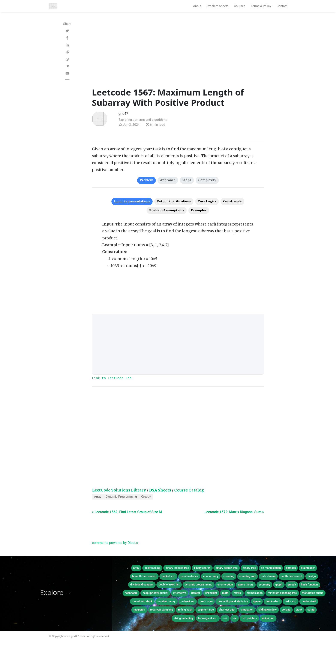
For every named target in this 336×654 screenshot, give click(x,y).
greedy (292, 584)
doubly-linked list (169, 584)
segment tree (206, 609)
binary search (202, 567)
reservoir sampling (161, 609)
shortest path (227, 609)
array (136, 567)
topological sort (208, 618)
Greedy (146, 497)
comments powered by (115, 543)
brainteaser (308, 567)
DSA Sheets (160, 490)
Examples (199, 210)
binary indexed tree (177, 567)
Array (97, 497)
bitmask (291, 567)
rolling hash (185, 609)
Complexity (207, 180)
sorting (286, 609)
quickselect (273, 601)
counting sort (247, 576)
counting (229, 576)
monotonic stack (142, 601)
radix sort (290, 601)
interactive (179, 592)
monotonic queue (312, 592)
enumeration (225, 584)
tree (225, 618)
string (311, 609)
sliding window (267, 609)
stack (299, 609)
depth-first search (292, 576)
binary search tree (227, 567)
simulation (246, 609)
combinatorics (189, 576)
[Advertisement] (178, 55)
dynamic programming (198, 584)
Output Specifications (174, 201)
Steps (186, 180)
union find (268, 618)
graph (278, 584)
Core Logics (207, 201)
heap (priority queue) (155, 592)
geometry (264, 584)
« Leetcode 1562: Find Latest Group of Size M (127, 512)
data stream (268, 576)
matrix (238, 592)
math (225, 592)
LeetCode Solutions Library (119, 490)
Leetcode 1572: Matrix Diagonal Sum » (234, 512)
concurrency (210, 576)
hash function (309, 584)
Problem (146, 180)
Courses (239, 6)
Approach (168, 180)
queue (257, 601)
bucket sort (169, 576)
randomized (309, 601)
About (197, 6)
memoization (255, 592)
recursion (139, 609)
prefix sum (206, 601)
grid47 (123, 114)
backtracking (152, 567)
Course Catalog (189, 490)
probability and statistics (233, 601)
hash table (131, 592)
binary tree (249, 567)
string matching (183, 618)
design (312, 576)
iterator (195, 592)
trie (234, 618)
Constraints (232, 201)
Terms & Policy (261, 6)
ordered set (188, 601)
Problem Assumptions (166, 210)
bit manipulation (271, 567)
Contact (282, 6)
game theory (246, 584)
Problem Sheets (217, 6)
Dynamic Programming (121, 497)
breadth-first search (144, 576)
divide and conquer (142, 584)
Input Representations (132, 201)
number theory (167, 601)
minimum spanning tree (282, 592)
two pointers (249, 618)
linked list (211, 592)
